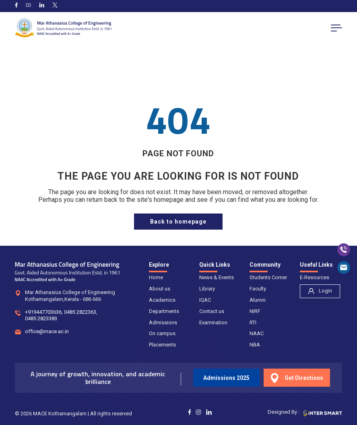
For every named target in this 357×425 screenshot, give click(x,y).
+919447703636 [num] (43, 312)
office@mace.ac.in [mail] (47, 332)
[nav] (320, 291)
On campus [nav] (162, 333)
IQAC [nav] (205, 300)
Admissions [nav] (163, 322)
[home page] (178, 222)
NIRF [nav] (255, 311)
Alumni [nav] (258, 300)
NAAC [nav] (257, 333)
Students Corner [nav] (268, 277)
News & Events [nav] (216, 277)
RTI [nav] (253, 322)
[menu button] (336, 27)
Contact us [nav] (211, 311)
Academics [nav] (162, 300)
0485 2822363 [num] (80, 312)
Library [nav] (207, 289)
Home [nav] (156, 277)
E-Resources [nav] (314, 277)
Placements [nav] (162, 345)
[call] (343, 250)
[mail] (343, 267)
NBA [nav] (255, 345)
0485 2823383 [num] (41, 319)
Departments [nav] (164, 311)
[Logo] (63, 28)
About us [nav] (159, 289)
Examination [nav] (213, 322)
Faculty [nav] (258, 289)
